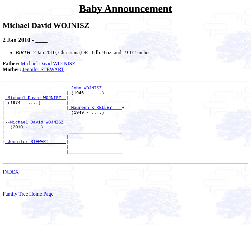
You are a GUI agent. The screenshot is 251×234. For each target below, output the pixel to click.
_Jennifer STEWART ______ (35, 153)
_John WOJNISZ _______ (95, 89)
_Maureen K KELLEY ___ (95, 112)
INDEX (11, 186)
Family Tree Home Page (28, 208)
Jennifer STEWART (43, 69)
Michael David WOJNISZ (48, 63)
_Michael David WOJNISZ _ (35, 100)
